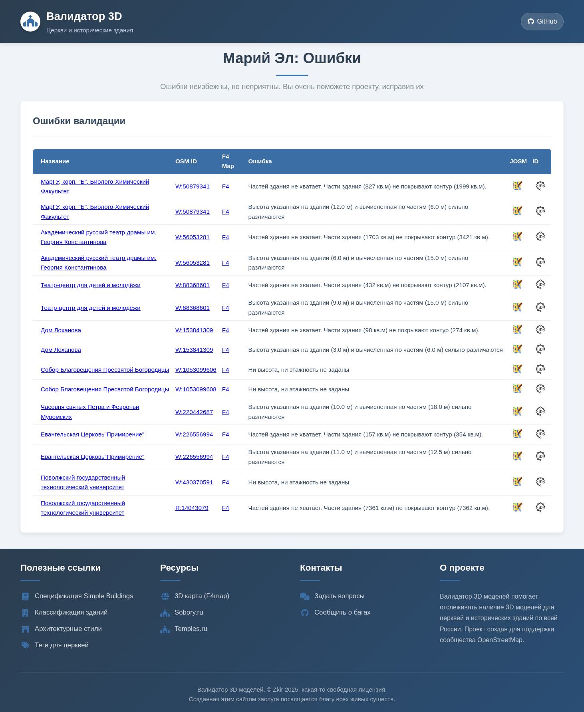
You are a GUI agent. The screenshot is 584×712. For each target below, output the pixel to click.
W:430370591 (194, 482)
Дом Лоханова (61, 330)
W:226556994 (194, 434)
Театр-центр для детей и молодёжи (91, 285)
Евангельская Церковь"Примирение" (92, 434)
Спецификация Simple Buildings (76, 596)
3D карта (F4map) (194, 596)
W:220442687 (194, 412)
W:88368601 (192, 285)
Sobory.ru (181, 613)
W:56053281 (192, 237)
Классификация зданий (63, 613)
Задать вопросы (332, 596)
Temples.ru (183, 629)
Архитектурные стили (61, 629)
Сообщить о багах (335, 613)
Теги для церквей (54, 645)
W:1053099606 (196, 369)
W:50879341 (192, 186)
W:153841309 (194, 330)
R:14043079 (192, 507)
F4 (225, 186)
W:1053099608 (196, 389)
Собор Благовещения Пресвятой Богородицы (105, 369)
